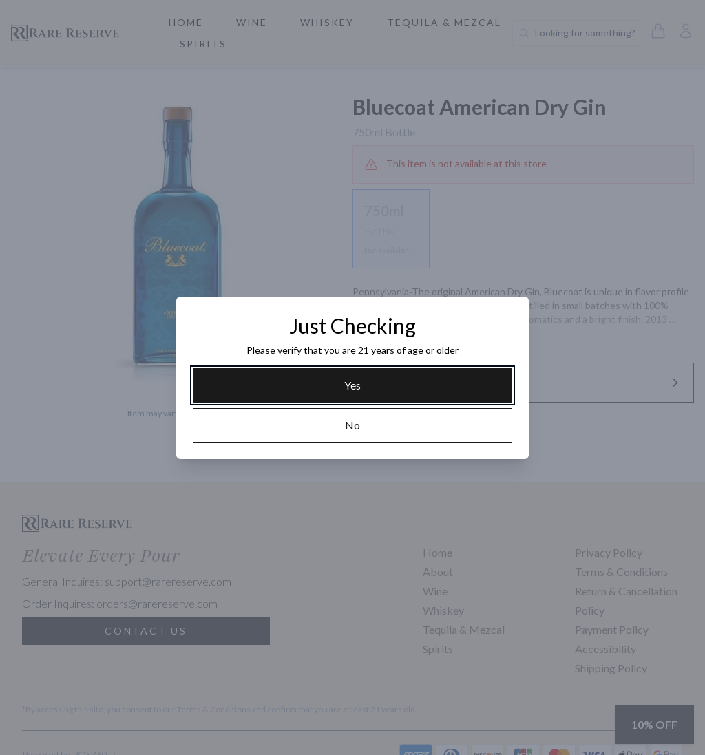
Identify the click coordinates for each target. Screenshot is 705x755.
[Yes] (352, 385)
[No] (352, 425)
